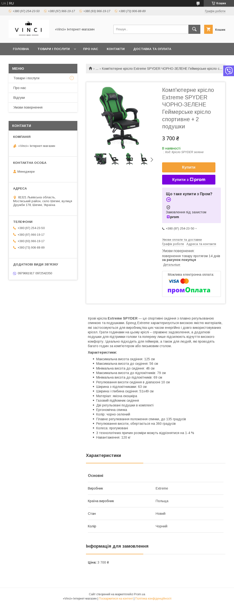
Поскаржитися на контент (116, 598)
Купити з (188, 180)
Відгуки (19, 98)
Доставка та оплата (152, 49)
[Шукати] (194, 29)
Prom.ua (139, 594)
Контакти (116, 49)
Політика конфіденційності (153, 598)
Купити (189, 167)
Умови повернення (28, 107)
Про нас (90, 49)
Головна (21, 49)
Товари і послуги (53, 49)
